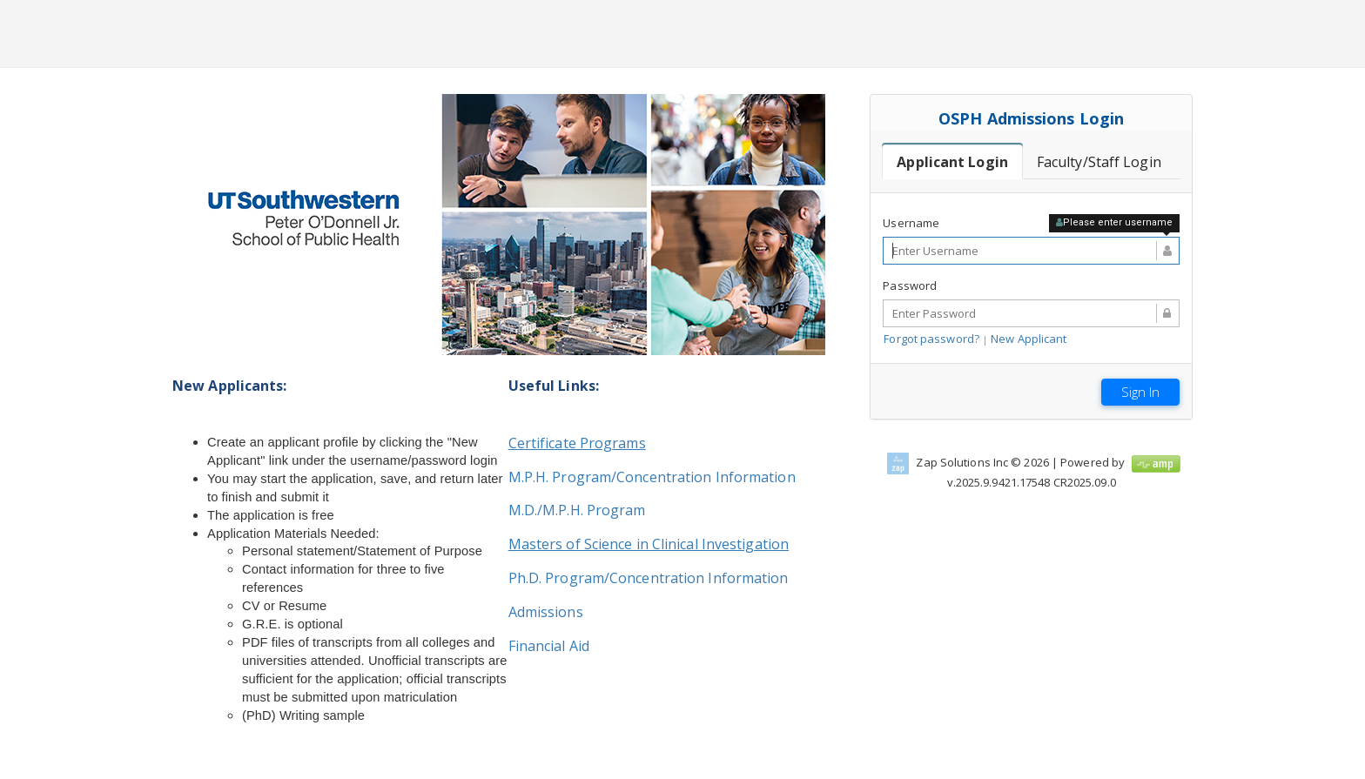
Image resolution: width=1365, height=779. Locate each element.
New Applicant (1028, 338)
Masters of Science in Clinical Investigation (648, 544)
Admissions (545, 611)
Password (910, 285)
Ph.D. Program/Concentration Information (648, 578)
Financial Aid (548, 645)
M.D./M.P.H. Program (577, 510)
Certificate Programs (577, 443)
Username (911, 223)
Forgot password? (931, 338)
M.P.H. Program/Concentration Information (652, 477)
